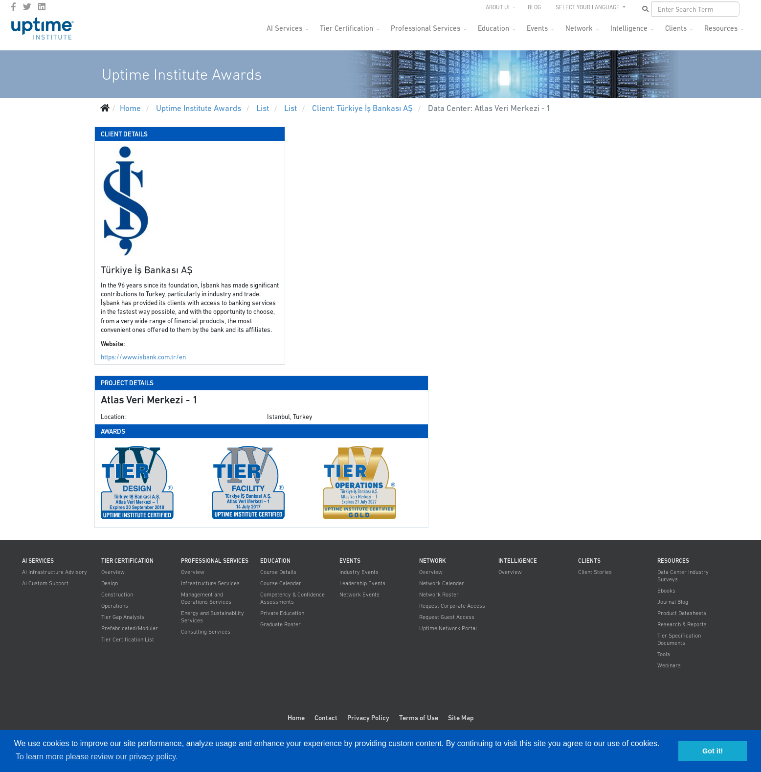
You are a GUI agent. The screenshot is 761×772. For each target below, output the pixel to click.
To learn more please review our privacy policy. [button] (97, 756)
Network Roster (439, 594)
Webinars (669, 665)
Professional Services (425, 28)
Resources (721, 28)
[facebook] (13, 7)
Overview (113, 572)
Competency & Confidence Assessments (292, 598)
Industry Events (359, 572)
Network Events (359, 594)
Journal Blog (672, 601)
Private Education (282, 613)
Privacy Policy (368, 718)
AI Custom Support (45, 583)
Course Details (278, 572)
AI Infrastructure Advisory (54, 572)
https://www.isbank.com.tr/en (143, 357)
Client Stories (595, 572)
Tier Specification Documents (679, 639)
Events (537, 28)
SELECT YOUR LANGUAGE (588, 7)
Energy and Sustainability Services (212, 617)
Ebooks (666, 590)
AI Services (284, 28)
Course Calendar (280, 583)
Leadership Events (362, 583)
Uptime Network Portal (448, 628)
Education (493, 28)
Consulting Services (205, 631)
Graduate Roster (280, 624)
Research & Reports (682, 624)
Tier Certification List (127, 639)
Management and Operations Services (206, 598)
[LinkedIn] (41, 7)
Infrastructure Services (210, 583)
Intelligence (629, 28)
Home (296, 718)
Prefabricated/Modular (129, 628)
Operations (114, 605)
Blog (534, 7)
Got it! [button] (712, 751)
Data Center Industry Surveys (683, 576)
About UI (498, 7)
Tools (663, 654)
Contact (325, 718)
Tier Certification (346, 28)
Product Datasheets (681, 613)
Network (579, 28)
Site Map (461, 718)
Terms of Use (418, 718)
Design (109, 583)
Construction (117, 594)
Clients (676, 28)
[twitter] (27, 7)
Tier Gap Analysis (122, 617)
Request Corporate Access (452, 605)
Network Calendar (441, 583)
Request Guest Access (446, 617)
